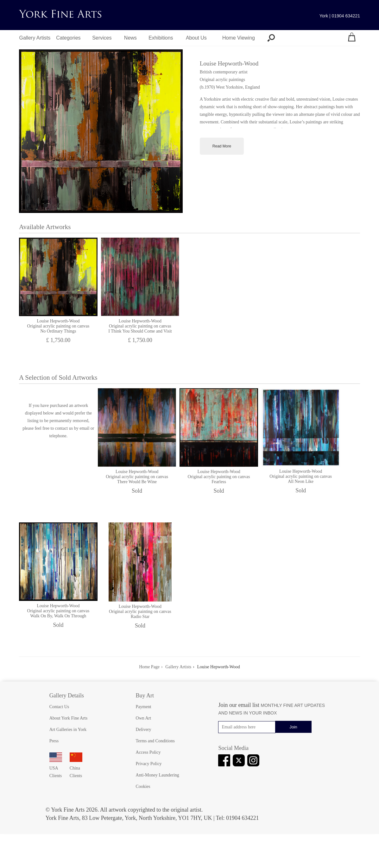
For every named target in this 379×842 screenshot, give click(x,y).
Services (101, 38)
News (130, 38)
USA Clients (55, 768)
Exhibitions (160, 38)
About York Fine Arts (68, 718)
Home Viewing (238, 38)
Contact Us (59, 706)
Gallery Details (66, 695)
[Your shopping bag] (352, 38)
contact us (64, 428)
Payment (143, 706)
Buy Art (145, 695)
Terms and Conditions (155, 741)
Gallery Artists (35, 38)
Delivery (143, 729)
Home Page (149, 666)
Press (54, 741)
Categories (68, 38)
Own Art (143, 718)
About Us (196, 38)
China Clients (76, 768)
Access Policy (148, 752)
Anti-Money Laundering (157, 775)
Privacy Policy (149, 763)
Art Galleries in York (67, 729)
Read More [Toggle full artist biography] (221, 146)
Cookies (143, 786)
